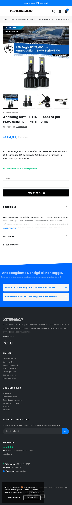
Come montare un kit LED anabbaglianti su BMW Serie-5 (31, 296)
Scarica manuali (9, 375)
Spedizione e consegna (12, 400)
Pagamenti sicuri (10, 397)
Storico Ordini (8, 362)
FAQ (66, 488)
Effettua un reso (9, 368)
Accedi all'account (10, 365)
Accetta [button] (32, 497)
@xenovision (21, 471)
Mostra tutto (9, 228)
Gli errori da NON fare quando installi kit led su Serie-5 (30, 287)
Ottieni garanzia (9, 372)
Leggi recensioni (9, 378)
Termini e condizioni (11, 403)
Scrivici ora (16, 468)
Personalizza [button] (14, 497)
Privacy (6, 407)
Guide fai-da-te (9, 359)
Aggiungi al (36, 192)
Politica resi (7, 394)
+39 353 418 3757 (23, 464)
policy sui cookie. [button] (32, 492)
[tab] (36, 207)
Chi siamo (7, 410)
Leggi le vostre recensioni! (36, 3)
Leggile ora (7, 454)
